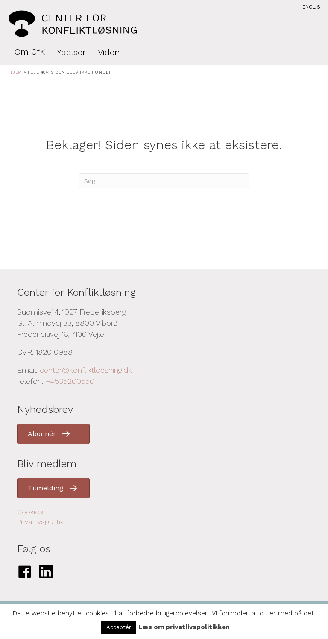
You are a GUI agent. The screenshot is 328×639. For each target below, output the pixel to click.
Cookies (30, 512)
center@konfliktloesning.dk (86, 369)
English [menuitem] (313, 7)
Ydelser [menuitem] (71, 52)
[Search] (164, 180)
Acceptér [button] (118, 627)
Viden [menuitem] (109, 52)
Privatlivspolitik (40, 522)
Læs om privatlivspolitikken (183, 627)
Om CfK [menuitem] (30, 52)
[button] (53, 434)
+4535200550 (70, 381)
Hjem (15, 72)
